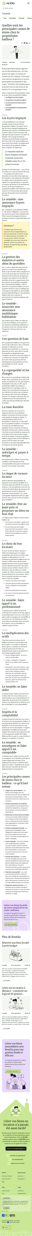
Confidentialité (23, 1204)
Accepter (6, 1208)
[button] (6, 1227)
